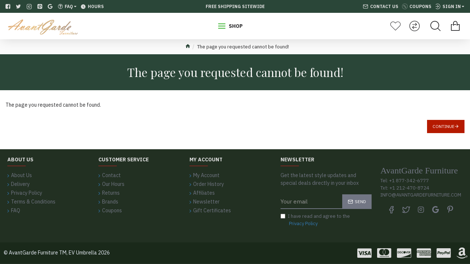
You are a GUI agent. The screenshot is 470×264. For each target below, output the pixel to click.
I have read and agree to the (315, 220)
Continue (444, 126)
